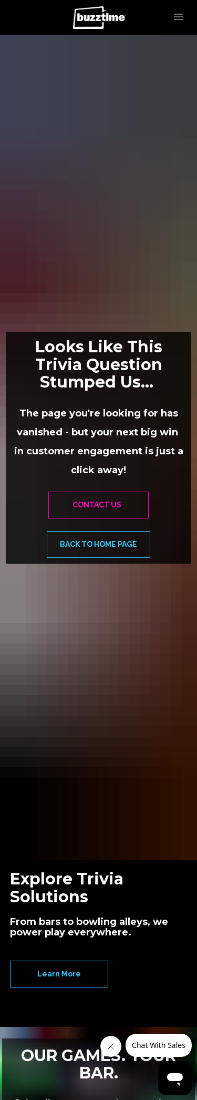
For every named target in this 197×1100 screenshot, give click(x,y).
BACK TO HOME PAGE (98, 544)
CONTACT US (98, 505)
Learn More (59, 974)
